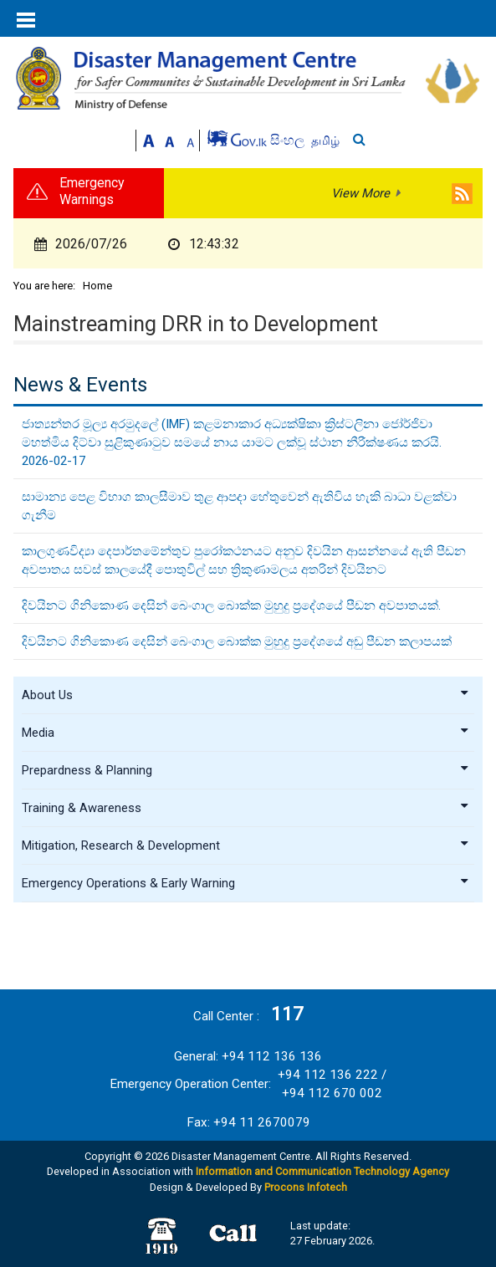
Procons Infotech (305, 1187)
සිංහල (289, 140)
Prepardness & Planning (246, 770)
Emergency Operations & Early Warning (246, 883)
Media (246, 732)
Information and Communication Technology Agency (322, 1171)
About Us (246, 694)
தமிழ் (325, 140)
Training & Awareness (246, 807)
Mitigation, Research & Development (246, 845)
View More (360, 193)
